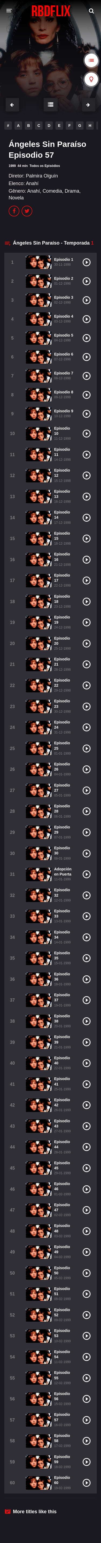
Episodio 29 (62, 829)
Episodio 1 (63, 259)
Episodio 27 (62, 787)
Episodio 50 (62, 1270)
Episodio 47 (62, 1207)
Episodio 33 (62, 913)
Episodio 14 (62, 514)
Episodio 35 (62, 955)
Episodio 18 (62, 599)
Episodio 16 (62, 556)
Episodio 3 (63, 297)
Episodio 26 (62, 766)
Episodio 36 (62, 976)
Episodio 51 (62, 1291)
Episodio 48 (62, 1228)
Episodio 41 (62, 1081)
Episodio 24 (62, 724)
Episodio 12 (62, 473)
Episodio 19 (62, 619)
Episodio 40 (62, 1060)
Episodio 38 (62, 1018)
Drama (72, 191)
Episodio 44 (62, 1144)
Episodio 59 (62, 1459)
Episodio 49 (62, 1249)
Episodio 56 (62, 1396)
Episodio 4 (63, 316)
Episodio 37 (62, 997)
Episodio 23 (62, 703)
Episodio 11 (62, 452)
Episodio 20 (62, 641)
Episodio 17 (62, 578)
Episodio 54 (62, 1354)
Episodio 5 (63, 335)
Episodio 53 (62, 1333)
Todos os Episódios (45, 166)
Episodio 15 (62, 536)
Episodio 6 (63, 354)
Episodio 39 (62, 1039)
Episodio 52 (62, 1312)
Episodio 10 (62, 431)
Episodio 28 (62, 808)
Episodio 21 (62, 661)
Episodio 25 (62, 745)
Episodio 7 (63, 373)
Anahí (32, 183)
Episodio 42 (62, 1102)
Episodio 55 (62, 1375)
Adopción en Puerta (63, 871)
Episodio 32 (62, 892)
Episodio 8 (63, 392)
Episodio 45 (62, 1165)
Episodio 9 (63, 411)
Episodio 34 (62, 934)
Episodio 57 (62, 1417)
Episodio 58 (62, 1438)
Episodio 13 (62, 494)
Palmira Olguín (42, 176)
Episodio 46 (62, 1186)
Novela (16, 197)
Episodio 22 (62, 682)
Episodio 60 (62, 1480)
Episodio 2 (63, 278)
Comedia (52, 191)
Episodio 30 (62, 850)
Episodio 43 (62, 1123)
